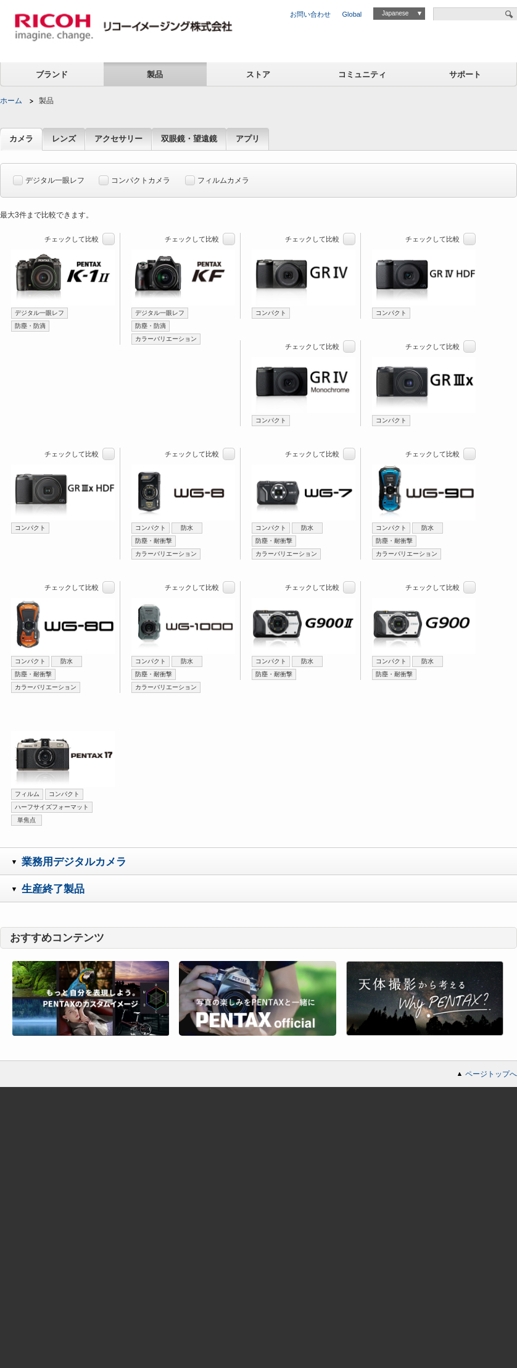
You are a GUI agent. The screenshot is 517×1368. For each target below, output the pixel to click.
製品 (155, 74)
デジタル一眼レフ (49, 178)
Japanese (395, 13)
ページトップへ (491, 1074)
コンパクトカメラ (134, 178)
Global (352, 14)
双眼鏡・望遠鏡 (189, 139)
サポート (465, 74)
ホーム (11, 100)
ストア (258, 74)
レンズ (64, 139)
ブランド (52, 74)
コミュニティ (362, 74)
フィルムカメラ (217, 178)
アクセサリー (118, 139)
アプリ (247, 139)
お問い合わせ (310, 14)
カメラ (21, 139)
